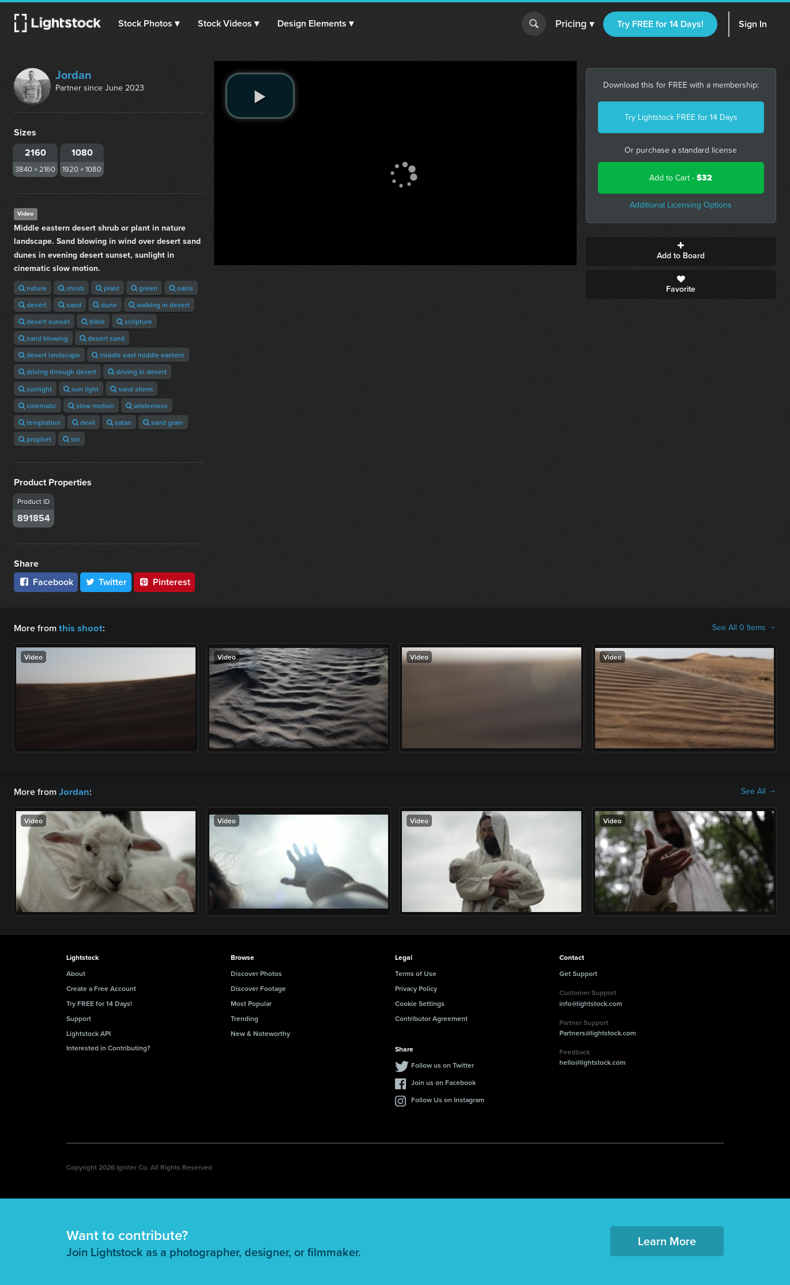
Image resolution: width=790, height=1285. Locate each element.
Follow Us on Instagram (447, 1098)
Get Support (578, 972)
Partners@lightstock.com (597, 1032)
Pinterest (164, 582)
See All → (758, 791)
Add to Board (681, 251)
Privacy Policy (416, 987)
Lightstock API (88, 1032)
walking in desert (159, 305)
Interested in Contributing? (108, 1047)
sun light (81, 389)
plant (107, 288)
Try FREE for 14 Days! (660, 24)
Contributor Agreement (431, 1017)
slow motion (91, 405)
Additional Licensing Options (681, 205)
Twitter (106, 582)
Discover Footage (258, 987)
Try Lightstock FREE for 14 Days (681, 117)
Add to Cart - (680, 178)
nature (32, 288)
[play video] (260, 96)
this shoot (79, 627)
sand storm (131, 389)
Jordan (73, 75)
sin (71, 439)
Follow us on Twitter (442, 1064)
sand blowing (43, 338)
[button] (149, 23)
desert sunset (44, 321)
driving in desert (137, 371)
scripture (134, 321)
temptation (39, 422)
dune (105, 305)
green (144, 288)
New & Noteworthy (260, 1032)
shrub (71, 288)
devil (83, 422)
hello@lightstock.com (592, 1061)
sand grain (163, 422)
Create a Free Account (101, 987)
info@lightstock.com (590, 1002)
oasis (181, 288)
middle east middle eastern (138, 355)
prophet (34, 439)
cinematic (37, 405)
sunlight (35, 389)
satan (119, 422)
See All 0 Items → (744, 628)
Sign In (753, 24)
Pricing (574, 24)
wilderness (147, 405)
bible (93, 321)
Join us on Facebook (443, 1081)
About (75, 972)
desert (32, 305)
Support (78, 1017)
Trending (244, 1017)
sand (69, 305)
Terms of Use (416, 972)
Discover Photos (256, 972)
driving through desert (57, 371)
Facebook (45, 582)
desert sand (102, 338)
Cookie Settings (420, 1002)
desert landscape (49, 355)
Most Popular (251, 1002)
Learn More (667, 1239)
